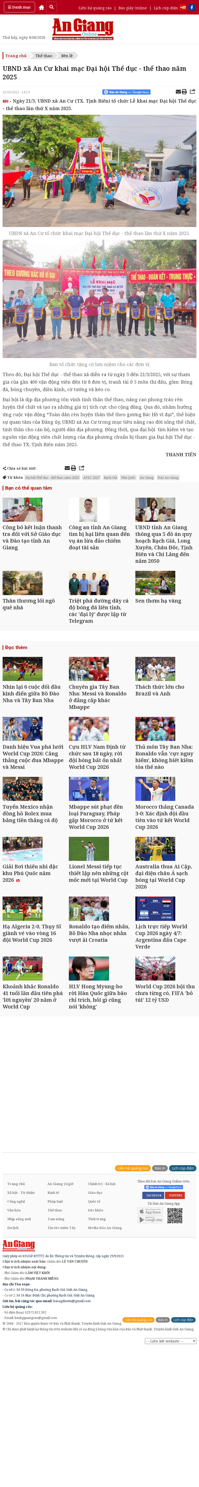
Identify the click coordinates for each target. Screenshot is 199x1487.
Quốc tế (94, 1304)
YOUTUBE (175, 1299)
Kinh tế (53, 1296)
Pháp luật (55, 1304)
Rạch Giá (110, 477)
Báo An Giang (168, 477)
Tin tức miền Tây (61, 1331)
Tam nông (55, 1322)
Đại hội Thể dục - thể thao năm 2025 (52, 477)
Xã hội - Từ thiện (21, 1296)
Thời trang (97, 1322)
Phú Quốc (128, 477)
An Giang (147, 477)
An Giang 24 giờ (60, 1287)
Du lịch (13, 1331)
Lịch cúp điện (166, 7)
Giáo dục (95, 1296)
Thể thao (44, 55)
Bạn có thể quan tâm (27, 488)
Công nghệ (16, 1304)
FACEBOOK (153, 1299)
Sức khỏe (95, 1313)
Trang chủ (16, 55)
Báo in (160, 1271)
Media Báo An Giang (105, 1331)
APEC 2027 (91, 477)
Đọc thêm (15, 674)
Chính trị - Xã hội (101, 1287)
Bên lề (67, 55)
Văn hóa (14, 1313)
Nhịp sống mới (19, 1322)
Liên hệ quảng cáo (95, 7)
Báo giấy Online (133, 7)
